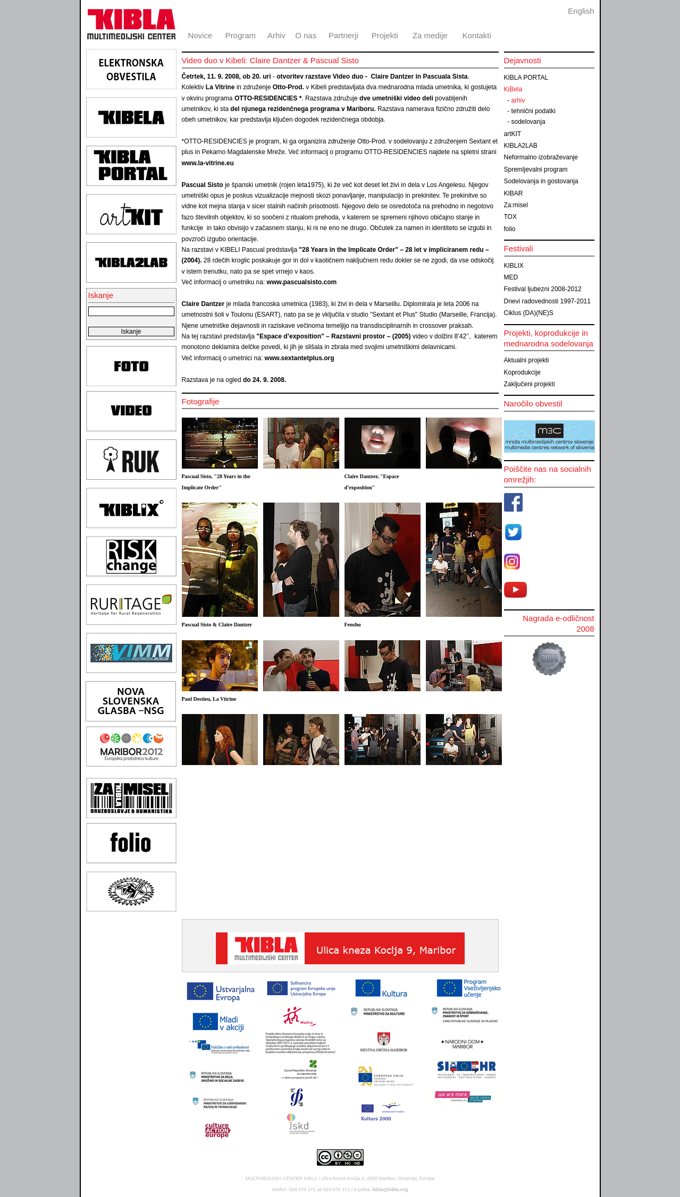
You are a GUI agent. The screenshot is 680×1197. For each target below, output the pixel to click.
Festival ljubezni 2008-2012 (543, 289)
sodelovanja (528, 121)
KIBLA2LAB (521, 145)
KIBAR (513, 193)
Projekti (385, 35)
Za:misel (516, 205)
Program (240, 35)
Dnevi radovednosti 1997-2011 (547, 301)
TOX (510, 216)
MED (511, 277)
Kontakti (477, 35)
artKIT (513, 134)
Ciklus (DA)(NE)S (528, 313)
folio (510, 229)
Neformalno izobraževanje (541, 157)
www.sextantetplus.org (299, 358)
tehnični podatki (533, 111)
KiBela (513, 89)
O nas (305, 35)
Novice (200, 35)
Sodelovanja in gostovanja (541, 181)
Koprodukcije (522, 372)
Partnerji (343, 35)
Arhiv (276, 35)
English (581, 10)
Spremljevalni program (536, 169)
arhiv (518, 100)
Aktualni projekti (526, 360)
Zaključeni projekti (529, 384)
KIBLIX (514, 265)
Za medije (430, 35)
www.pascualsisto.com (302, 282)
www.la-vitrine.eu (208, 163)
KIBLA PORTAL (526, 77)
